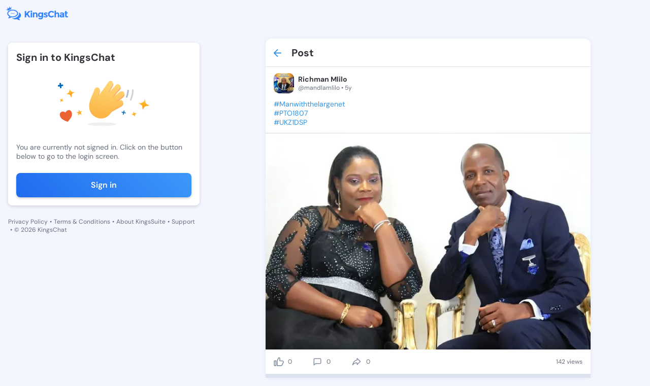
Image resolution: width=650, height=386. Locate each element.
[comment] (317, 362)
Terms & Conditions (82, 222)
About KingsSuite (141, 222)
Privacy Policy (28, 222)
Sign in (104, 185)
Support (183, 222)
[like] (279, 362)
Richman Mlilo (322, 79)
